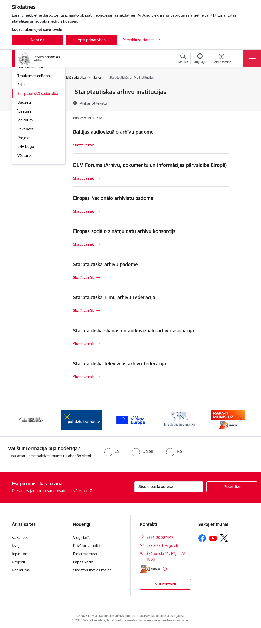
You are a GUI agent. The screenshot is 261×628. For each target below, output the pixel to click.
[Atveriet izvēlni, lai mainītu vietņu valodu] (199, 59)
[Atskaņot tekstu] (93, 103)
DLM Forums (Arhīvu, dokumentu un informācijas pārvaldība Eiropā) (150, 165)
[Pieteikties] (231, 486)
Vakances (25, 189)
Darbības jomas (30, 109)
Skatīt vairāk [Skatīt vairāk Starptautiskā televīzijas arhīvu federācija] (83, 376)
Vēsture (24, 216)
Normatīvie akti (30, 127)
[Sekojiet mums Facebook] (202, 538)
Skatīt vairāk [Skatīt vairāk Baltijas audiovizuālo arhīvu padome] (83, 145)
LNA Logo (25, 207)
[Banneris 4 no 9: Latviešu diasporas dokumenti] (179, 419)
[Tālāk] (240, 419)
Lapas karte (83, 561)
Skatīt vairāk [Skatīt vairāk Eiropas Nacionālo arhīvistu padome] (83, 211)
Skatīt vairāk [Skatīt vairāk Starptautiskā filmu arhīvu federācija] (83, 310)
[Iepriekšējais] (20, 419)
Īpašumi (24, 171)
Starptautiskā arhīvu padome (105, 264)
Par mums (21, 570)
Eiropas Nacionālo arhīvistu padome (113, 198)
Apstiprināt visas (92, 39)
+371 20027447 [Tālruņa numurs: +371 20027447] (159, 537)
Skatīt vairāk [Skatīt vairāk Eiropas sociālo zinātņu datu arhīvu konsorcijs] (83, 244)
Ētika (21, 145)
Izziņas (17, 545)
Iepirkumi (25, 180)
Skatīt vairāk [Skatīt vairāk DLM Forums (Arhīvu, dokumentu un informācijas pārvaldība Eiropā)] (83, 178)
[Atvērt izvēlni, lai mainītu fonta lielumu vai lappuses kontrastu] (221, 59)
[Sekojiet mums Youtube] (213, 538)
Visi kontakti (165, 584)
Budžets (24, 162)
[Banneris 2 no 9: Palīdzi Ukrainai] (81, 419)
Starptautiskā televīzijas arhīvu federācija (119, 364)
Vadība (23, 92)
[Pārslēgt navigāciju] (252, 58)
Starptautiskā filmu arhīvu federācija (114, 297)
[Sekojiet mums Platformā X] (224, 538)
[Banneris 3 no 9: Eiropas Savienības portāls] (130, 419)
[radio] (111, 451)
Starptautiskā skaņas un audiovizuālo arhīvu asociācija (133, 330)
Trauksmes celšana (33, 136)
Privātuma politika (88, 545)
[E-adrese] (150, 569)
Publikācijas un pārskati (37, 118)
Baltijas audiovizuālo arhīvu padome (113, 132)
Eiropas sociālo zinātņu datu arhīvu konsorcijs (124, 231)
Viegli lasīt (81, 537)
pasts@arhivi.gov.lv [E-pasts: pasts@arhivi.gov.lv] (162, 545)
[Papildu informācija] (165, 569)
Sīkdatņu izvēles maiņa (92, 570)
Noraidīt (37, 39)
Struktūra (25, 101)
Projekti (23, 198)
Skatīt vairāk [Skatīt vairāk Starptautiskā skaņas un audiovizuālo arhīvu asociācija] (83, 343)
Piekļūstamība (85, 553)
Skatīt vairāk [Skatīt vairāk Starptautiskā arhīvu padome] (83, 277)
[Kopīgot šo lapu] (242, 102)
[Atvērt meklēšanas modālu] (183, 59)
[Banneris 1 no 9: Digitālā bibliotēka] (32, 419)
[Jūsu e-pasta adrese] (168, 486)
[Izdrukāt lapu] (242, 90)
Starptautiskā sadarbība (37, 154)
